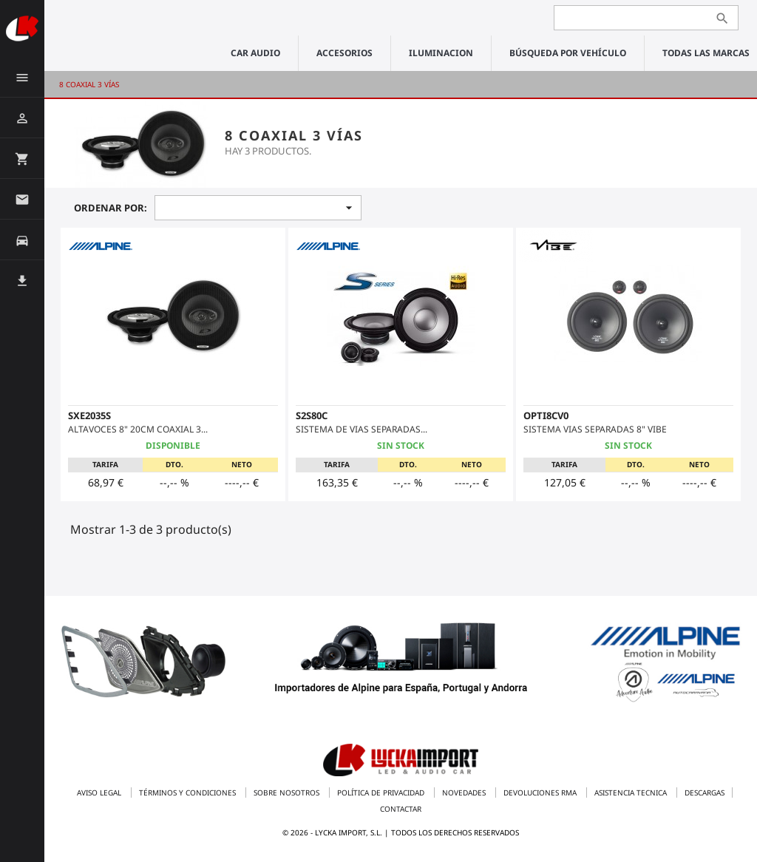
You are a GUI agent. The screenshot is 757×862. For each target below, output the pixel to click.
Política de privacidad (382, 792)
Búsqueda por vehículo (567, 53)
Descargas (704, 792)
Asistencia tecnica (631, 792)
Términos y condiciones (188, 792)
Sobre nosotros (288, 792)
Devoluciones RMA (541, 792)
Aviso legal (100, 792)
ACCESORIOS (344, 53)
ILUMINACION (441, 53)
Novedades (465, 792)
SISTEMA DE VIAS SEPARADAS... (361, 429)
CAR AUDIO (255, 53)
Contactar (400, 809)
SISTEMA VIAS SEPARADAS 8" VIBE (595, 429)
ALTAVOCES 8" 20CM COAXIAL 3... (138, 429)
